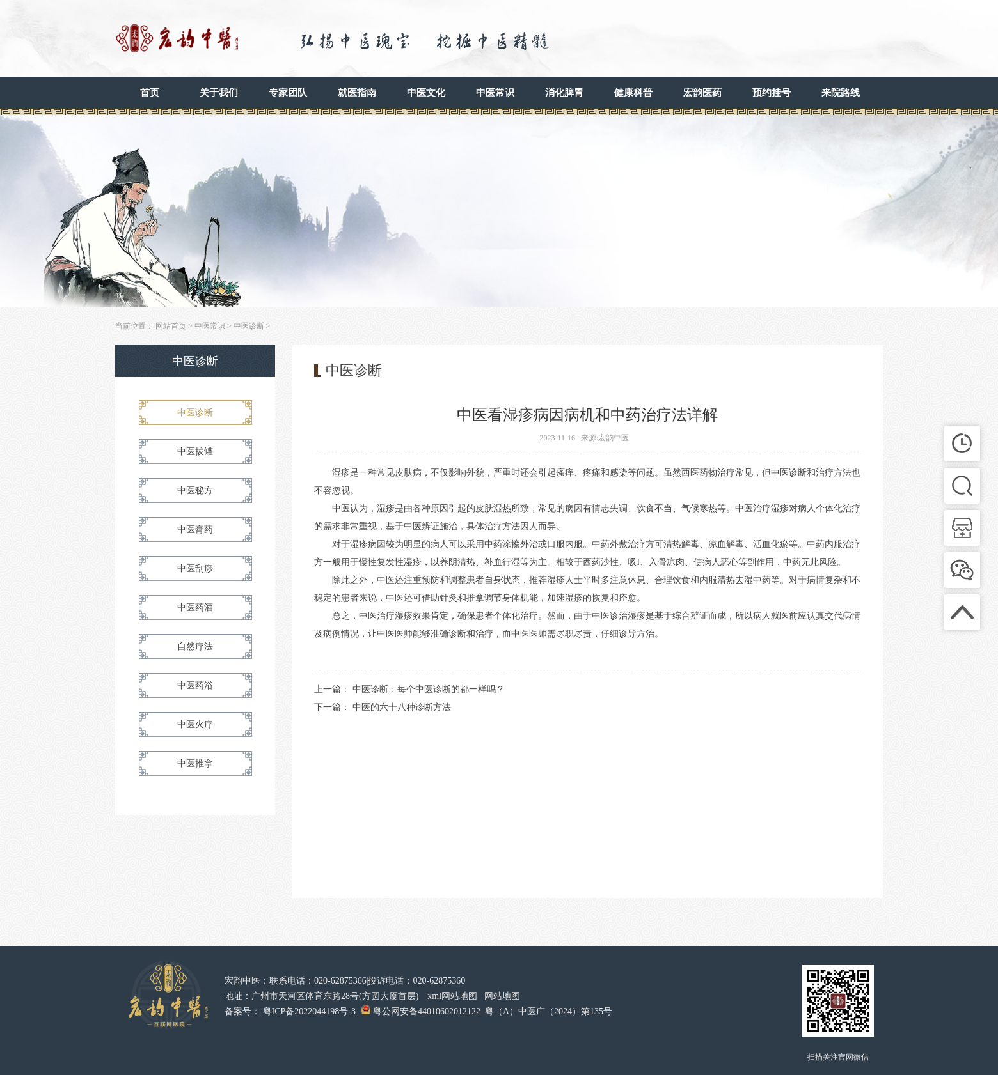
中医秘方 (195, 490)
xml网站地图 (452, 996)
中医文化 (426, 93)
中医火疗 (195, 724)
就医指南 (357, 93)
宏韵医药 (702, 93)
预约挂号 (771, 93)
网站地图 (502, 996)
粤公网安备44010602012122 (426, 1011)
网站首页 (170, 325)
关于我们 (219, 93)
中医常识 (495, 93)
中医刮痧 (195, 568)
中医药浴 (195, 685)
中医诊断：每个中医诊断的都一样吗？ (428, 689)
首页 (149, 93)
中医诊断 (249, 325)
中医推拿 (195, 763)
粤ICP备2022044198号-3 (309, 1011)
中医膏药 (195, 529)
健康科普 (633, 93)
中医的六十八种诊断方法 (401, 707)
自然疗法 (195, 646)
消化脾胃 (564, 93)
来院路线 (840, 93)
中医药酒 (195, 607)
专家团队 (288, 93)
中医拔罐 (195, 451)
